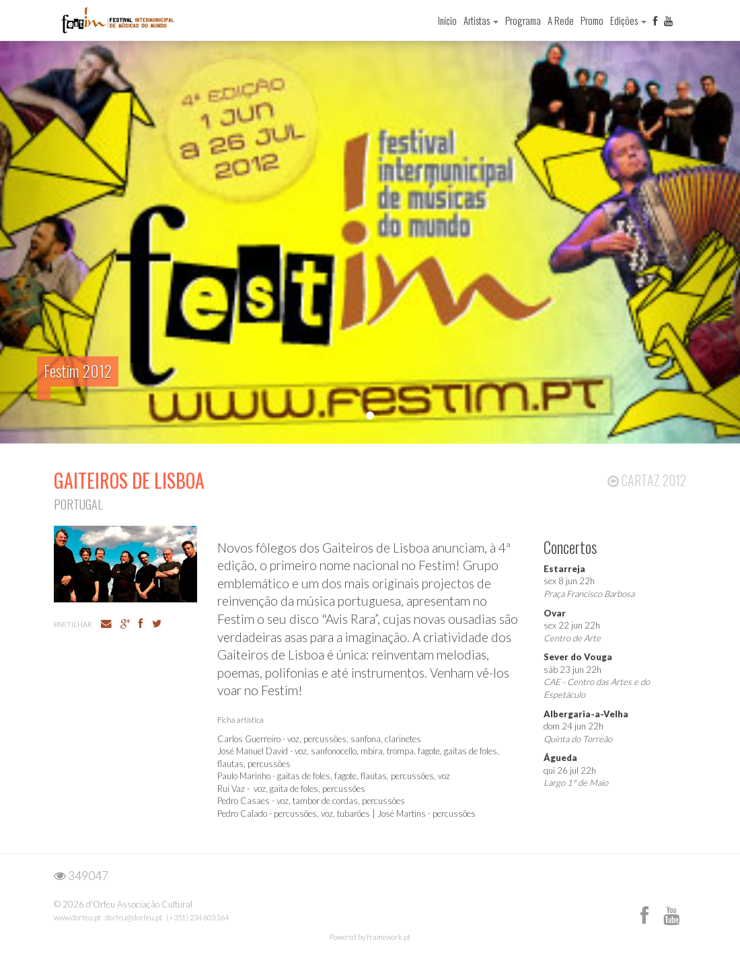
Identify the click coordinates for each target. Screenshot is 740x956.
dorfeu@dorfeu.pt (133, 917)
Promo (592, 20)
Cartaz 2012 (646, 480)
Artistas (481, 20)
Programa (523, 20)
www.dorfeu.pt (77, 917)
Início (447, 20)
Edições (628, 20)
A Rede (561, 20)
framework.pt (388, 936)
